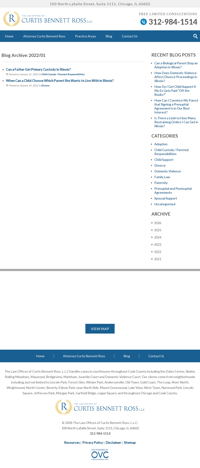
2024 (156, 237)
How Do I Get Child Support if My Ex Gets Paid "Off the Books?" (175, 90)
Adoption (161, 144)
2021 (156, 258)
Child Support (163, 160)
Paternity (161, 183)
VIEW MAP (100, 329)
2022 (156, 251)
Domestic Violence (167, 171)
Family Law (162, 177)
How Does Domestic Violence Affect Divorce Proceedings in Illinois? (175, 77)
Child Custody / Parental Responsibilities (62, 74)
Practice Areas (85, 36)
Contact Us (130, 36)
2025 (156, 230)
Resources (72, 443)
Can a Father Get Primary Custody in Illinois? (38, 69)
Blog (109, 36)
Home (9, 36)
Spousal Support (165, 198)
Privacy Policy (92, 443)
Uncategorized (164, 204)
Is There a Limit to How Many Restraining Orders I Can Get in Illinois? (176, 122)
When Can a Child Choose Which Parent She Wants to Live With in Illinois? (60, 81)
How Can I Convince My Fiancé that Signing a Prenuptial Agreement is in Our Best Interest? (176, 106)
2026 (156, 222)
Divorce (45, 85)
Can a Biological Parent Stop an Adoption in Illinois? (176, 65)
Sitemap (130, 443)
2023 (156, 244)
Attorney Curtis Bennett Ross (44, 36)
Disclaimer (113, 443)
